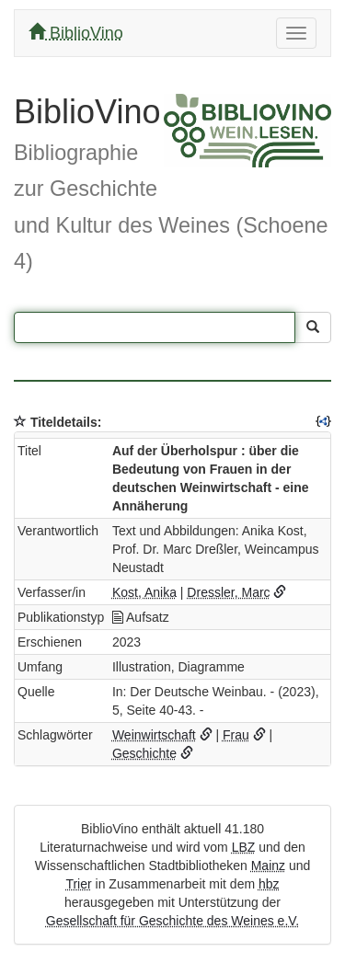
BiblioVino (76, 32)
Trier (78, 884)
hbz (269, 884)
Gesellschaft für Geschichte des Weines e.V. (172, 920)
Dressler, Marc (228, 592)
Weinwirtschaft (154, 735)
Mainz (268, 865)
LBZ (244, 847)
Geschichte (144, 753)
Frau (236, 735)
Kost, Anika (144, 592)
